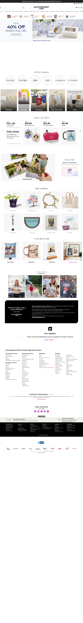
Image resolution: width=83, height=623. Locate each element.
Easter (23, 375)
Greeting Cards (58, 367)
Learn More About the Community (69, 420)
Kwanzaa (24, 382)
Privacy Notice (35, 419)
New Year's (24, 374)
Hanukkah (24, 359)
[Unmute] (20, 295)
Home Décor (58, 368)
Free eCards (69, 428)
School (67, 366)
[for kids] (35, 80)
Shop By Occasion (9, 424)
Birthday (47, 11)
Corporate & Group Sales (47, 426)
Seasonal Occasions (27, 352)
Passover (24, 356)
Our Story (44, 424)
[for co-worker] (72, 80)
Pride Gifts (24, 363)
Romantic (7, 373)
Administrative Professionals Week (12, 359)
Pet (67, 361)
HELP (44, 451)
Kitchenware (69, 353)
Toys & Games (69, 368)
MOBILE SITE (40, 451)
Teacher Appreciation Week (28, 357)
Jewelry (56, 370)
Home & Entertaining (60, 11)
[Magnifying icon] (24, 8)
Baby (13, 11)
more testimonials (41, 397)
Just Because (8, 368)
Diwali (23, 368)
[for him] (22, 80)
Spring (6, 356)
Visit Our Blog (45, 425)
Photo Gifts (68, 363)
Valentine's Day (25, 380)
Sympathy (52, 11)
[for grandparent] (60, 80)
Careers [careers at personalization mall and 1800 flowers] (56, 427)
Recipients (42, 352)
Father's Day (24, 360)
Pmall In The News (45, 427)
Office (67, 356)
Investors (56, 429)
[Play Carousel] (26, 295)
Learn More (50, 338)
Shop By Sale (8, 427)
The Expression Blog (71, 429)
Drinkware (57, 361)
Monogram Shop (69, 354)
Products (57, 352)
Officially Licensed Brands (71, 357)
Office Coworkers (46, 366)
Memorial (7, 375)
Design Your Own (69, 11)
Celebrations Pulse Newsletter (70, 425)
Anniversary (7, 362)
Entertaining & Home (10, 366)
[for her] (10, 80)
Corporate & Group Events (11, 378)
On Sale (81, 11)
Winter (23, 381)
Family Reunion (25, 378)
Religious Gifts (69, 364)
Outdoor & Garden (70, 359)
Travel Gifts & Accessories (71, 370)
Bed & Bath (57, 354)
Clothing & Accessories (60, 360)
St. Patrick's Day (25, 353)
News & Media (57, 428)
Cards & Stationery (59, 356)
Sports (67, 367)
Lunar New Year (25, 384)
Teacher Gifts (44, 361)
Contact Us (20, 424)
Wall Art (67, 371)
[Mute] (38, 295)
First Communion (19, 11)
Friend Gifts (41, 359)
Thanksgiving (25, 373)
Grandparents (42, 360)
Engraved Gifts (58, 363)
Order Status (20, 426)
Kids (10, 11)
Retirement (7, 372)
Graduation (26, 11)
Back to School (25, 364)
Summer (24, 361)
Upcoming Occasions (11, 352)
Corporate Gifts (69, 373)
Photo (37, 11)
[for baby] (47, 80)
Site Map (7, 428)
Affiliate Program (21, 427)
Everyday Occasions (11, 361)
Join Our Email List (21, 425)
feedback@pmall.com (38, 316)
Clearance (76, 11)
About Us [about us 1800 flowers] (56, 424)
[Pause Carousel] (9, 295)
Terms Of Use (32, 430)
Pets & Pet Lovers (43, 363)
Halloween (24, 370)
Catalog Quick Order (22, 429)
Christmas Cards (58, 357)
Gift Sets (57, 366)
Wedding (42, 11)
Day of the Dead (25, 371)
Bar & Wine (57, 353)
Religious (7, 371)
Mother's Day (32, 11)
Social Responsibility (59, 426)
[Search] (14, 8)
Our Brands (57, 425)
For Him (6, 11)
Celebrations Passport (22, 428)
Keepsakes (57, 371)
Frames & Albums (59, 364)
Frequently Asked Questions (33, 429)
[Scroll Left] (3, 129)
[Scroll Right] (80, 129)
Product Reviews (9, 429)
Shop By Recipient (9, 425)
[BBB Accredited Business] (40, 442)
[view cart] (82, 7)
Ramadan (24, 354)
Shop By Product (9, 426)
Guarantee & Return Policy (35, 427)
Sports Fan (41, 364)
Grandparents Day (26, 366)
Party (6, 369)
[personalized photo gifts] (28, 166)
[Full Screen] (24, 295)
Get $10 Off (9, 418)
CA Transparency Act (59, 430)
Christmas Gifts (25, 377)
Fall (22, 367)
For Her (1, 11)
